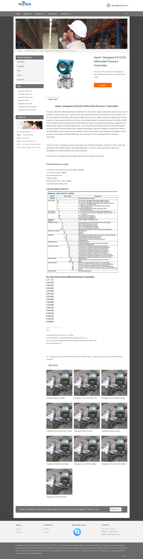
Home (20, 51)
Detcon (19, 75)
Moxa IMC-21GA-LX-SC (25, 94)
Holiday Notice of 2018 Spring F (27, 107)
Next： (90, 356)
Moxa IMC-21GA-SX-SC (25, 97)
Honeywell (20, 62)
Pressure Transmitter (31, 51)
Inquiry (102, 85)
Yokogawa (20, 66)
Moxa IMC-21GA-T (23, 100)
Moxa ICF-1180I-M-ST (25, 91)
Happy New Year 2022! (25, 103)
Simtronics (20, 80)
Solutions (52, 14)
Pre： (48, 356)
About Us (28, 14)
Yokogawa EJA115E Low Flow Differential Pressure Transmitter (69, 356)
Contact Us (66, 14)
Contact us (19, 532)
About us (18, 529)
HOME (17, 14)
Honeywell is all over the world (27, 110)
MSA (18, 71)
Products (39, 14)
